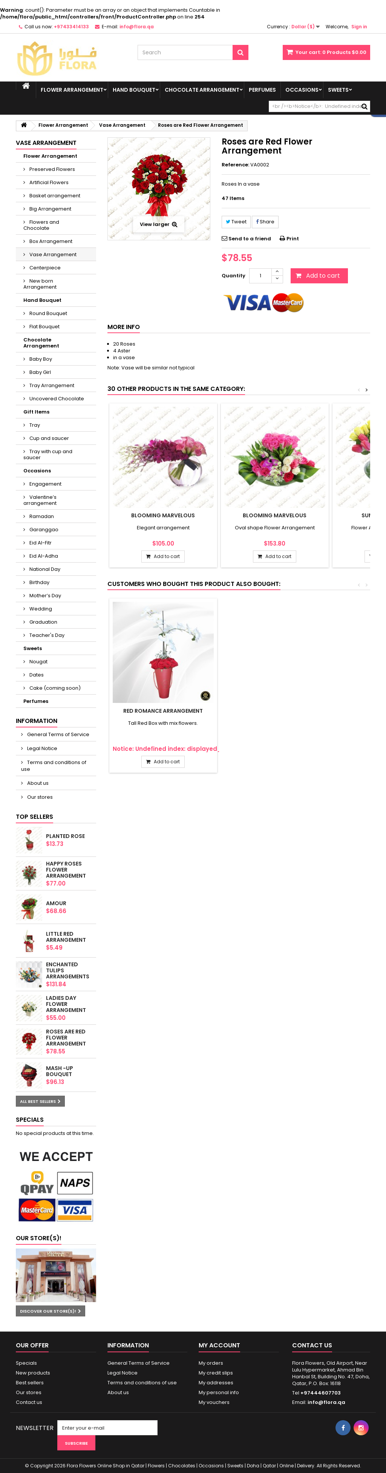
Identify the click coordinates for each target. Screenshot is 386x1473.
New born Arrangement (40, 284)
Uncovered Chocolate (56, 398)
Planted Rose (65, 836)
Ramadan (41, 516)
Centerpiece (44, 267)
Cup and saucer (48, 438)
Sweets (338, 90)
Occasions (302, 90)
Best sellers (30, 1382)
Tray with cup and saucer (47, 454)
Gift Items (36, 411)
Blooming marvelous (163, 515)
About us (37, 783)
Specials (30, 1119)
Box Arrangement (50, 241)
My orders (211, 1363)
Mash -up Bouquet (59, 1071)
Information (36, 721)
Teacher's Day (46, 635)
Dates (36, 674)
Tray (34, 425)
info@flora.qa (326, 1402)
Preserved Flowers (51, 169)
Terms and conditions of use (53, 766)
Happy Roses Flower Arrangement (66, 869)
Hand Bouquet (134, 90)
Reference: (235, 164)
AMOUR (56, 903)
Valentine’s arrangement (40, 500)
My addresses (216, 1382)
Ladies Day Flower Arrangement (66, 1004)
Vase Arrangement (52, 254)
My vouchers (214, 1402)
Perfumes (262, 90)
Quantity (233, 275)
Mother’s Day (44, 595)
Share (265, 221)
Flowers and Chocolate (41, 225)
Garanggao (43, 529)
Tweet (236, 221)
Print (292, 238)
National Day (44, 569)
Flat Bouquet (44, 326)
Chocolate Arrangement (202, 90)
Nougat (37, 661)
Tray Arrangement (51, 385)
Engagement (44, 483)
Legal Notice (41, 748)
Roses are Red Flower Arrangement (66, 1037)
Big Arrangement (49, 208)
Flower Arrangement (72, 90)
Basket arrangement (54, 195)
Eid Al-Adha (43, 556)
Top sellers (34, 816)
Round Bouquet (47, 313)
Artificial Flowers (48, 182)
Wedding (40, 608)
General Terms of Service (57, 734)
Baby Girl (39, 372)
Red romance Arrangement (163, 711)
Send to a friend (249, 238)
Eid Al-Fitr (40, 542)
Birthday (38, 582)
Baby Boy (40, 359)
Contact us (29, 1402)
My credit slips (216, 1372)
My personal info (219, 1392)
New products (33, 1372)
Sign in (359, 26)
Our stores (39, 797)
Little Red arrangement (66, 937)
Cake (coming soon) (54, 688)
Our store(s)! (38, 1238)
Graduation (42, 622)
